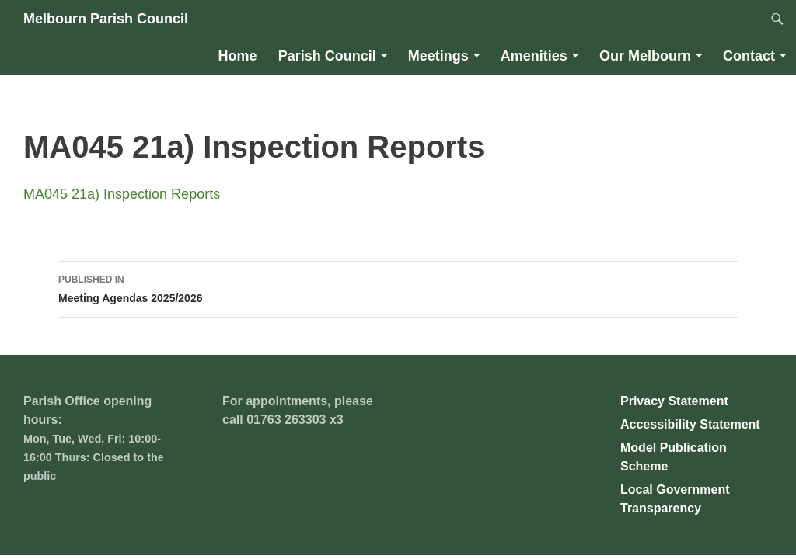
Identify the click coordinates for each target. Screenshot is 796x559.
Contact (749, 56)
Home (237, 56)
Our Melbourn (645, 56)
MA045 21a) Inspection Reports (121, 194)
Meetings (438, 56)
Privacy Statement (674, 401)
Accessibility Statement (690, 424)
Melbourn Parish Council (105, 18)
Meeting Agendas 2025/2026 (398, 287)
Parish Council (327, 56)
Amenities (534, 56)
